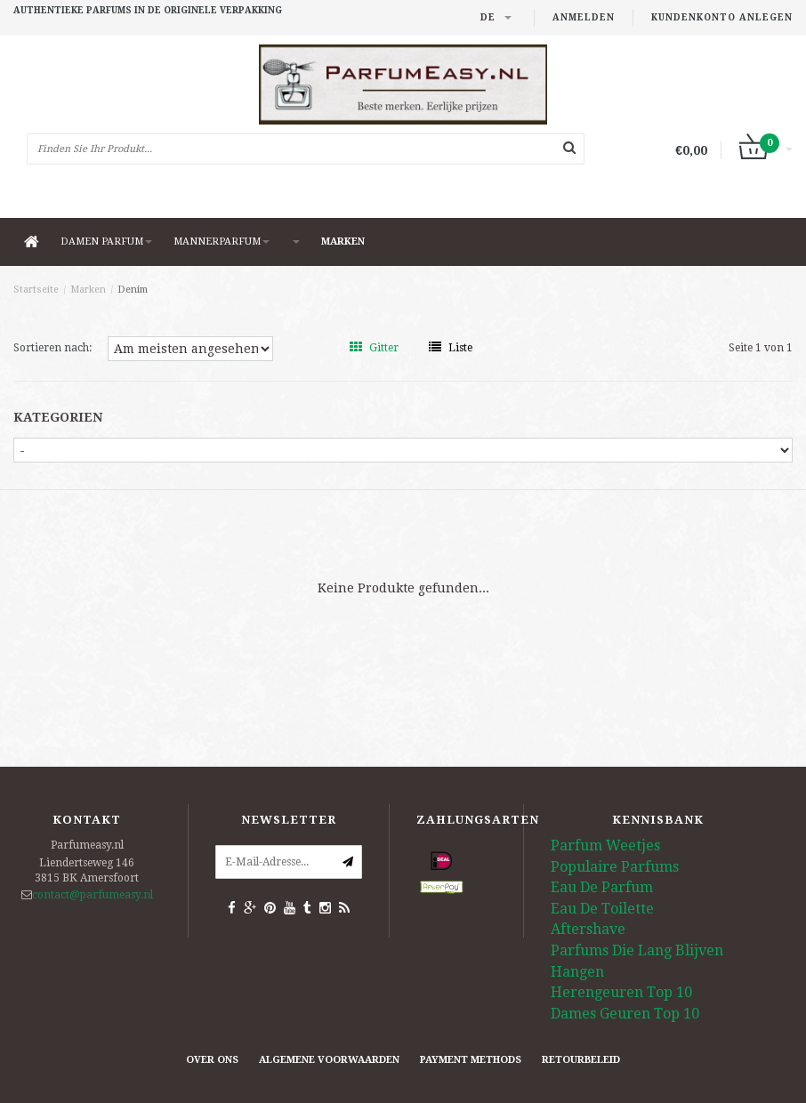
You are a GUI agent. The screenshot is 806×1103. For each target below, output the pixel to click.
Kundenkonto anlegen (722, 17)
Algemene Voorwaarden (329, 1060)
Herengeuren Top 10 (621, 992)
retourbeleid (581, 1060)
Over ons (212, 1060)
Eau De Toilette (602, 908)
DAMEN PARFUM (106, 241)
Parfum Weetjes (605, 845)
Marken (343, 241)
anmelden (583, 17)
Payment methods (470, 1060)
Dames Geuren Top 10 (625, 1013)
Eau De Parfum (602, 887)
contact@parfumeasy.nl (92, 895)
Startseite (36, 289)
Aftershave (588, 929)
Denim (132, 289)
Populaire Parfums (615, 866)
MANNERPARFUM (221, 241)
